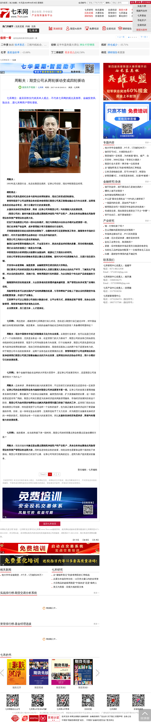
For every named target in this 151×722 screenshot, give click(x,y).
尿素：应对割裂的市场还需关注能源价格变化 (126, 246)
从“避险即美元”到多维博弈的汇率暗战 (71, 575)
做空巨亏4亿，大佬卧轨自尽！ (119, 152)
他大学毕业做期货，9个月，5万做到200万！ (23, 575)
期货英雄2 (76, 687)
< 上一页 (121, 37)
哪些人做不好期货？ (114, 191)
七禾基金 (123, 13)
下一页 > (144, 37)
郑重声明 (119, 716)
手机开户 (141, 20)
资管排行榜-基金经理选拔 (16, 623)
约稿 (28, 26)
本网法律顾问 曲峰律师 (79, 716)
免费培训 (94, 28)
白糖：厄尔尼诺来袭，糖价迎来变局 (122, 238)
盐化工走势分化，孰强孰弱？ (119, 242)
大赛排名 (99, 13)
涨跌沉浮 (31, 687)
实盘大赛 (141, 6)
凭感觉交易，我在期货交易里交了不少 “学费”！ (127, 211)
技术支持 (65, 716)
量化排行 (123, 16)
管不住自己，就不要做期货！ (119, 215)
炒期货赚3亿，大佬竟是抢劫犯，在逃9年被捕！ (127, 176)
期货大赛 (123, 10)
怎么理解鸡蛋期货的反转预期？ (120, 230)
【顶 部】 (86, 540)
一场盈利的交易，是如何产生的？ (121, 203)
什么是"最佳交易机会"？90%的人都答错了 (125, 199)
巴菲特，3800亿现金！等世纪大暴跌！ (123, 160)
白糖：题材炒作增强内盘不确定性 (121, 254)
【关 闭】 (95, 540)
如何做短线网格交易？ (115, 195)
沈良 (33, 26)
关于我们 (111, 716)
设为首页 (4, 3)
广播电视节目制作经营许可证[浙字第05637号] (120, 713)
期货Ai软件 (76, 28)
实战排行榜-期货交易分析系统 (18, 592)
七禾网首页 (4, 60)
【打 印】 (76, 540)
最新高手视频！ (27, 87)
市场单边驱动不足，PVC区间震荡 (121, 234)
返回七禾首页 (49, 524)
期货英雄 (54, 687)
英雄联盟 (57, 28)
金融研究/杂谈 (112, 181)
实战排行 (112, 16)
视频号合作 (141, 11)
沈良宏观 (89, 13)
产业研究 (108, 220)
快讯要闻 (99, 10)
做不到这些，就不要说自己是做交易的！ (124, 187)
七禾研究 (89, 10)
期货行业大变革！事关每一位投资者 (122, 164)
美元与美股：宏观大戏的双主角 (68, 587)
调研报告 (89, 16)
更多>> (96, 593)
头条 (14, 60)
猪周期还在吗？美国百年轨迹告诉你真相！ (125, 207)
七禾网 (40, 87)
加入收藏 (13, 3)
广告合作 (103, 716)
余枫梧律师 (94, 716)
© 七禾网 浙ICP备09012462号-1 (25, 713)
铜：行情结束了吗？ (114, 226)
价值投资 (99, 16)
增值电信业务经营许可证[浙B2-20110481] (82, 713)
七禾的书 (5, 654)
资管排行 (112, 13)
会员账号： (92, 2)
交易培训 (112, 10)
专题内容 (108, 142)
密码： (117, 2)
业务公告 (127, 716)
